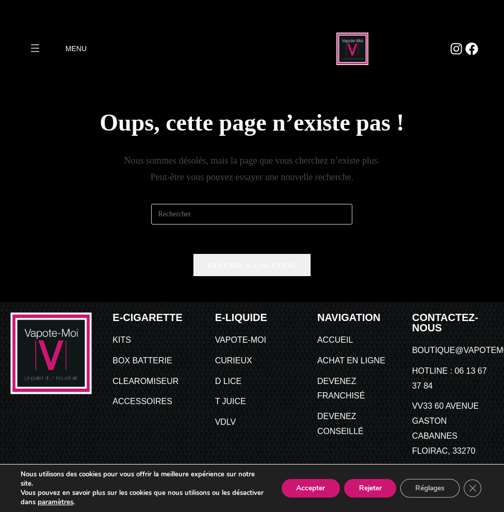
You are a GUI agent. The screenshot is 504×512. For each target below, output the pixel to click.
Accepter (304, 488)
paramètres (88, 502)
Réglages (428, 488)
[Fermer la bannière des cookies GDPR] (472, 488)
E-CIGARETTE (147, 319)
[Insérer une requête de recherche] (251, 214)
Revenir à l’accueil (251, 266)
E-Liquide (241, 319)
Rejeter (366, 488)
